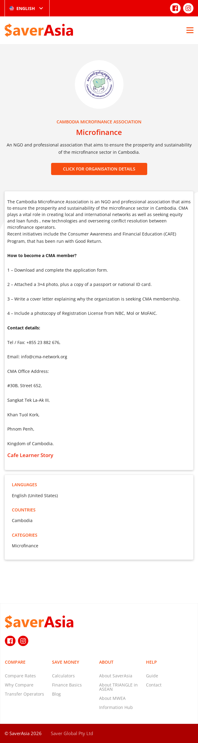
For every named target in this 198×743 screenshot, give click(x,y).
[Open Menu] (189, 30)
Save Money (65, 662)
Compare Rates (20, 676)
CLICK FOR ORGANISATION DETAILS (99, 169)
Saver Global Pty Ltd (72, 733)
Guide (152, 676)
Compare (15, 662)
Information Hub (116, 707)
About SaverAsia (115, 676)
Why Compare (19, 685)
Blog (56, 694)
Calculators (63, 676)
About (106, 662)
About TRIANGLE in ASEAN (118, 687)
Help (151, 662)
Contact (154, 685)
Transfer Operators (24, 694)
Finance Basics (67, 685)
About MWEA (112, 698)
